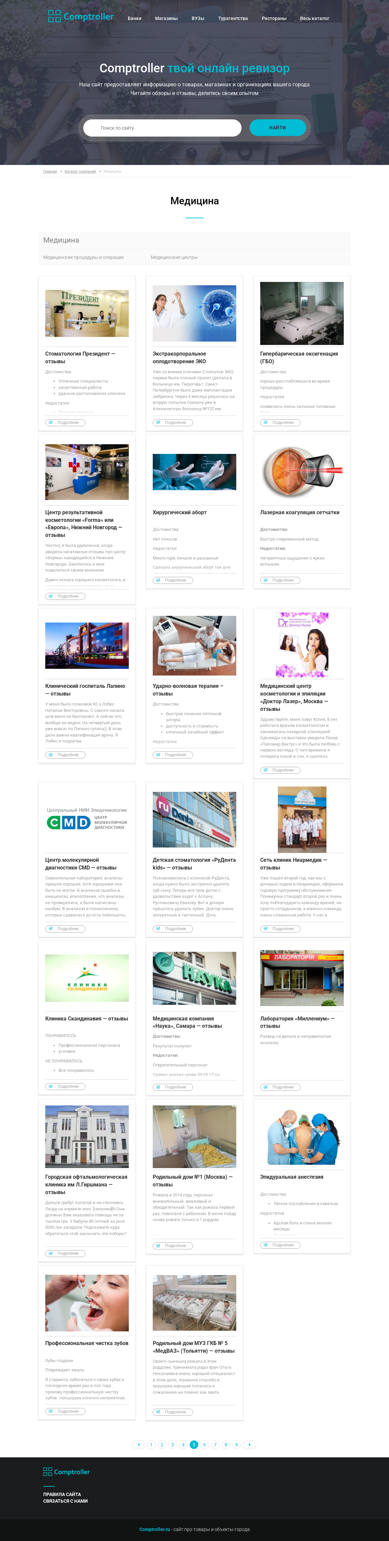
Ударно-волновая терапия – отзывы (194, 685)
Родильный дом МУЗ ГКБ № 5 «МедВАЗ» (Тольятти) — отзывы (194, 1342)
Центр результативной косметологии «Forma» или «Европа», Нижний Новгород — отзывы (87, 520)
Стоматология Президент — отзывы (87, 353)
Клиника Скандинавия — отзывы (87, 1018)
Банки (134, 18)
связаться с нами (65, 1501)
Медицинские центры (174, 257)
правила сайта (62, 1494)
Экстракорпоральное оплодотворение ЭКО (194, 353)
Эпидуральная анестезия (302, 1176)
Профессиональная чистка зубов (87, 1342)
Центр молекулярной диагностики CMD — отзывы (87, 859)
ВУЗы (198, 18)
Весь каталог (314, 18)
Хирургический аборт (194, 512)
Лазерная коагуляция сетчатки (302, 512)
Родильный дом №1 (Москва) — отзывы (194, 1176)
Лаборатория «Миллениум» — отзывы (302, 1018)
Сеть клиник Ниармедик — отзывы (302, 859)
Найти (277, 127)
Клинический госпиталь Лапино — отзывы (87, 685)
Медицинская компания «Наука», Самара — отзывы (194, 1018)
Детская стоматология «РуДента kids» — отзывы (194, 859)
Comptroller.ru (154, 1529)
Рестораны (274, 18)
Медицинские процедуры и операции (83, 257)
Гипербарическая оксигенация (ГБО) (302, 353)
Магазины (166, 18)
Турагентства (233, 18)
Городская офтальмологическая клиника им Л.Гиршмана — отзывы (87, 1180)
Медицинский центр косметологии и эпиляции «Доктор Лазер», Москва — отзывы (302, 693)
